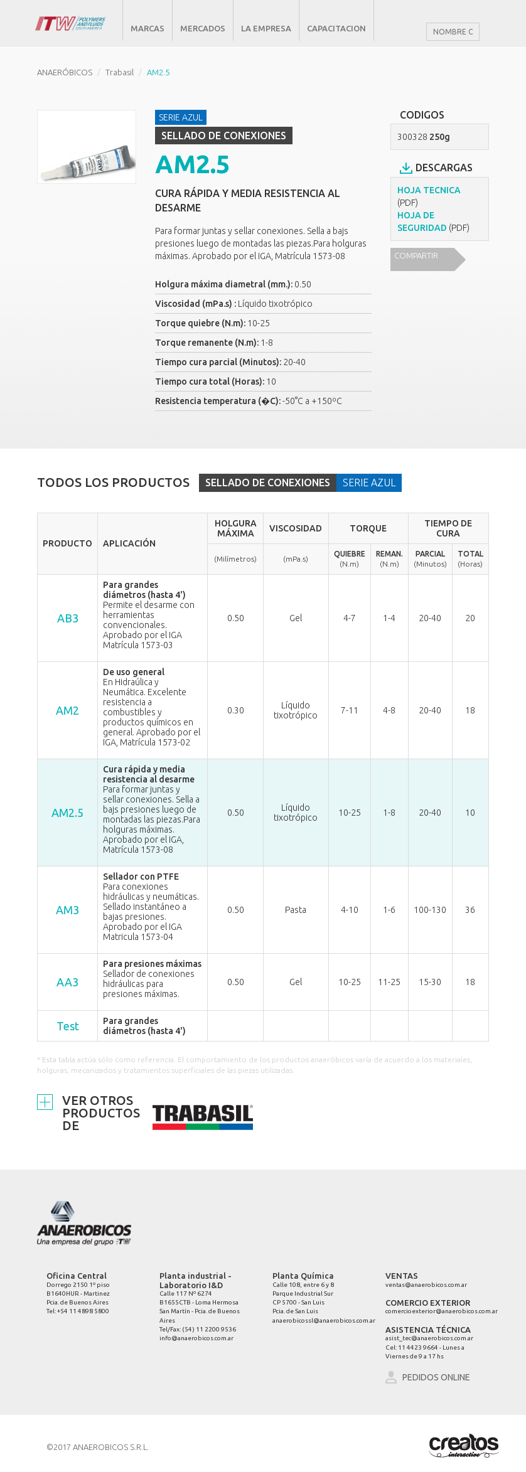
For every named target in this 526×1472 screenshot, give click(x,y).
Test (67, 1026)
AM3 (67, 910)
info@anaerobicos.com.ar (196, 1338)
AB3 (67, 618)
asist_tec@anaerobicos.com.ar (429, 1338)
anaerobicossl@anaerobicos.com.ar (323, 1320)
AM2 (67, 710)
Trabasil (119, 72)
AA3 (67, 982)
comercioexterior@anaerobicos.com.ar (441, 1311)
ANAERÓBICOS (64, 72)
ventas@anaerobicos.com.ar (426, 1284)
